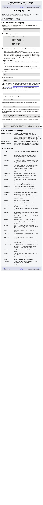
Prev (4, 6)
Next (39, 6)
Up (21, 5)
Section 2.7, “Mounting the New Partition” (14, 86)
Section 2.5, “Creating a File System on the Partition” (26, 85)
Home (21, 7)
